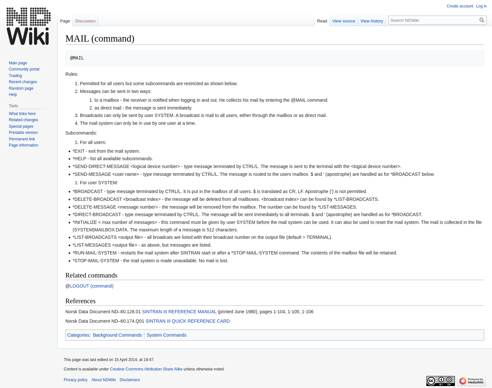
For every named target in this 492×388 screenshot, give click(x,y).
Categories (78, 335)
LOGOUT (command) (91, 286)
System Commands (166, 335)
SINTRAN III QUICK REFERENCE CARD (188, 321)
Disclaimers (130, 380)
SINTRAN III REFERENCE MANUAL (179, 311)
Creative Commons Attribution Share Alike (146, 369)
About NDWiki (103, 380)
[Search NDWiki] (437, 20)
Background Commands (117, 335)
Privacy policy (75, 380)
